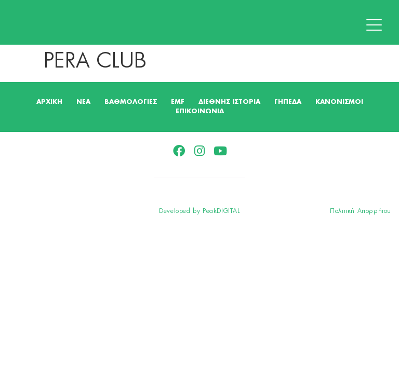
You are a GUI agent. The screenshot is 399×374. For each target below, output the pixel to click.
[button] (376, 25)
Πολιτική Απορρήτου (360, 211)
